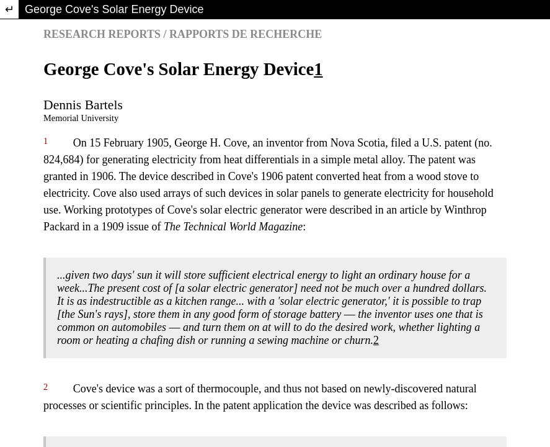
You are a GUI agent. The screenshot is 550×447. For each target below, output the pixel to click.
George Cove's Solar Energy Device (114, 9)
